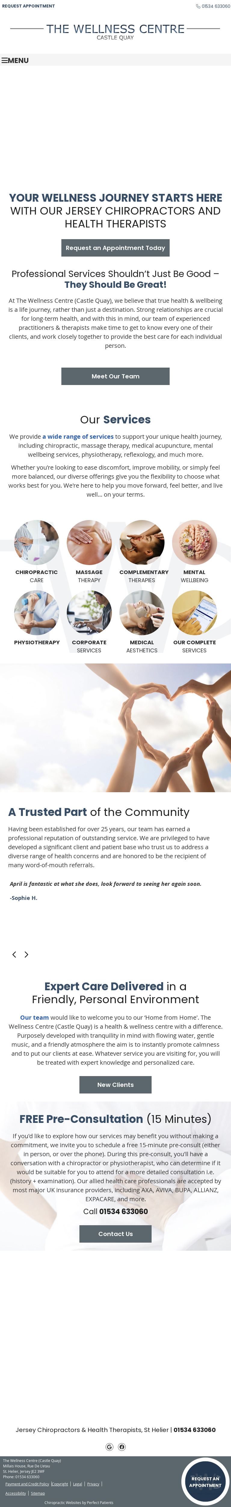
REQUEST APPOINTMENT (28, 6)
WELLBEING (194, 552)
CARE (36, 552)
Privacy (93, 1483)
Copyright (60, 1483)
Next (26, 954)
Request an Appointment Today (115, 248)
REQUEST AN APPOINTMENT (205, 1482)
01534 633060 (216, 6)
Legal (77, 1483)
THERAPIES (142, 552)
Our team (34, 1017)
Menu (15, 60)
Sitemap (38, 1493)
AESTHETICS (142, 622)
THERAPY (89, 552)
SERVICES (89, 622)
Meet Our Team (116, 376)
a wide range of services (78, 436)
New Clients (115, 1085)
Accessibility (15, 1493)
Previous (15, 954)
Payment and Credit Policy (27, 1483)
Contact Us (115, 1234)
